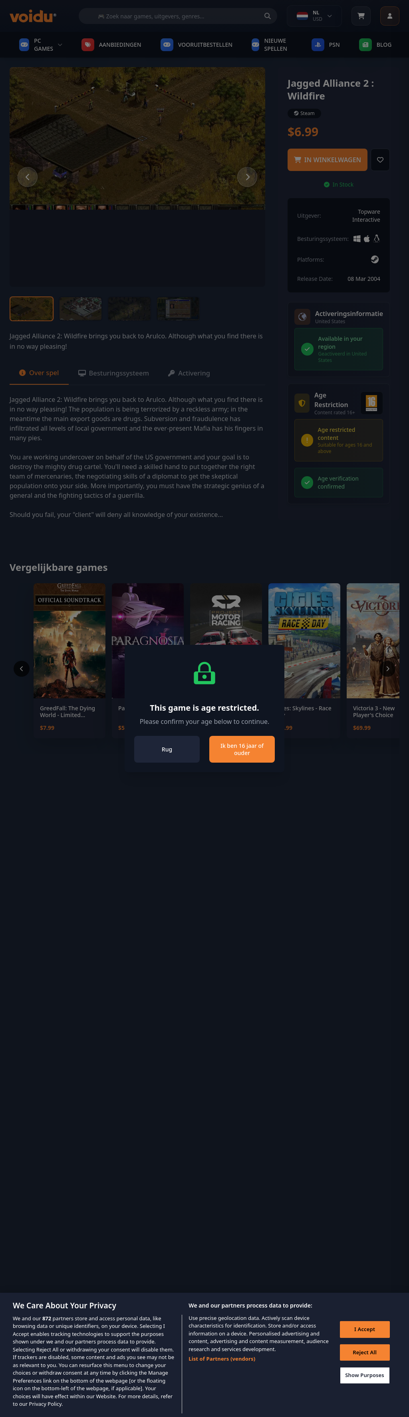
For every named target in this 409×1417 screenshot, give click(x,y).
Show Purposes (363, 1387)
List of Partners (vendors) (222, 1368)
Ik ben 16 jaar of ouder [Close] (242, 749)
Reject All (363, 1364)
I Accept (363, 1341)
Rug (167, 749)
